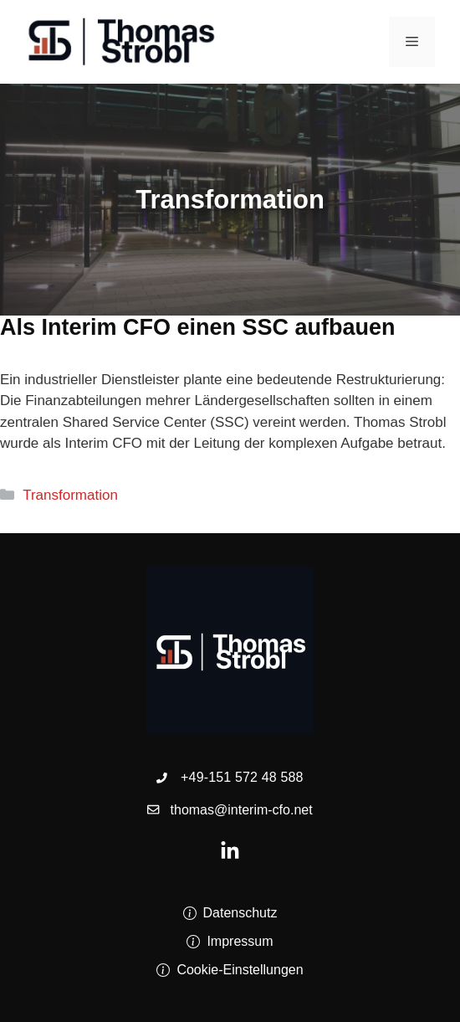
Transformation (70, 495)
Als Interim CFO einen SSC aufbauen (198, 327)
